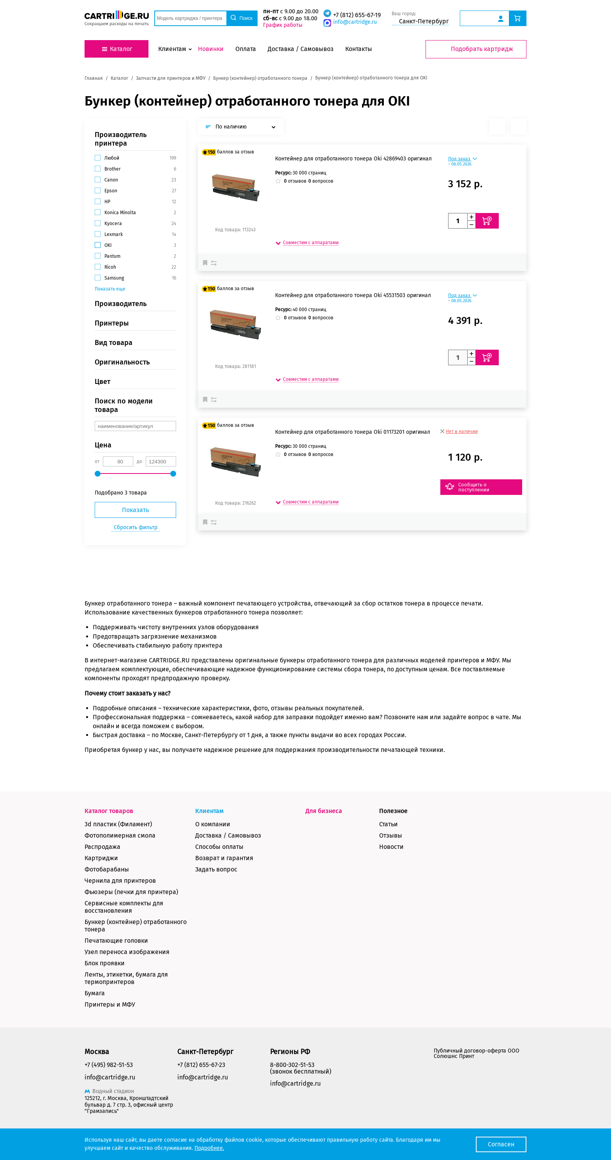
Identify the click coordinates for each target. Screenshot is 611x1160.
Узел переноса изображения (127, 952)
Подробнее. (209, 1148)
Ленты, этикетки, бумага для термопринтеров (126, 978)
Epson (110, 191)
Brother (112, 169)
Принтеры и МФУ (110, 1004)
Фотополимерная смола (120, 835)
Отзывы (390, 835)
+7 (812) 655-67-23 (201, 1064)
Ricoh (110, 267)
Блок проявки (105, 963)
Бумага (95, 993)
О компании (212, 824)
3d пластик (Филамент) (118, 824)
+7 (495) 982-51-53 (109, 1064)
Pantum (112, 256)
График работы (282, 25)
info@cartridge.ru (355, 22)
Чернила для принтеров (120, 880)
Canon (111, 180)
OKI (108, 245)
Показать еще (110, 289)
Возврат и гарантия (224, 858)
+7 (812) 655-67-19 (357, 15)
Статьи (388, 824)
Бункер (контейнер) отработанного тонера (136, 925)
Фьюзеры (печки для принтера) (131, 892)
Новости (391, 846)
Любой (111, 158)
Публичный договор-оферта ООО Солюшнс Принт (476, 1053)
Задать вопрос (216, 869)
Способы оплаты (219, 846)
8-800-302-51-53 (292, 1064)
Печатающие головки (116, 940)
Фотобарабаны (107, 869)
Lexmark (113, 234)
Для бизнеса (324, 811)
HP (107, 201)
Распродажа (102, 846)
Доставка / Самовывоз (228, 835)
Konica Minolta (120, 212)
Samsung (114, 278)
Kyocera (113, 223)
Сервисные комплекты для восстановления (124, 906)
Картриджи (101, 858)
